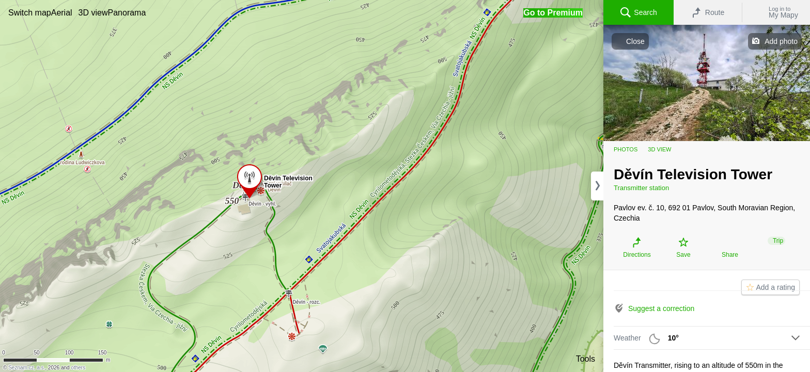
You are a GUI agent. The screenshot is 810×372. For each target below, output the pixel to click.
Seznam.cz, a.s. (26, 367)
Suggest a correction (661, 308)
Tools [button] (585, 358)
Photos (625, 149)
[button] (29, 12)
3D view (659, 149)
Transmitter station (641, 188)
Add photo (781, 41)
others (78, 367)
